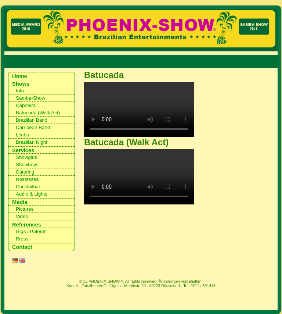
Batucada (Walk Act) (38, 112)
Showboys (27, 164)
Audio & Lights (31, 194)
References (26, 225)
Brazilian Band (31, 120)
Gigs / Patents (31, 231)
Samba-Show (30, 98)
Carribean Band (33, 127)
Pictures (24, 209)
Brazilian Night (31, 142)
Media (20, 202)
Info (20, 90)
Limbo (22, 135)
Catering (25, 172)
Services (23, 150)
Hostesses (27, 179)
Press (22, 239)
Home (19, 76)
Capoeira (26, 105)
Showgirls (26, 157)
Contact (22, 247)
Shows (20, 84)
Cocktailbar (28, 186)
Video (22, 216)
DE (15, 261)
